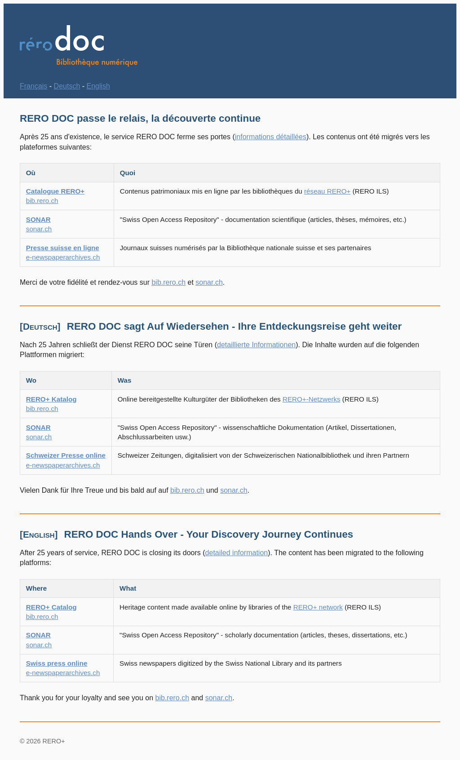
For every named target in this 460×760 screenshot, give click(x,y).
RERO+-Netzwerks (312, 399)
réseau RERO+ (327, 191)
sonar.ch (208, 282)
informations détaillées (270, 137)
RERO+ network (318, 607)
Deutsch (67, 86)
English (98, 86)
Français (33, 86)
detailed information (236, 553)
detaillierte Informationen (256, 345)
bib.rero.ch (168, 282)
